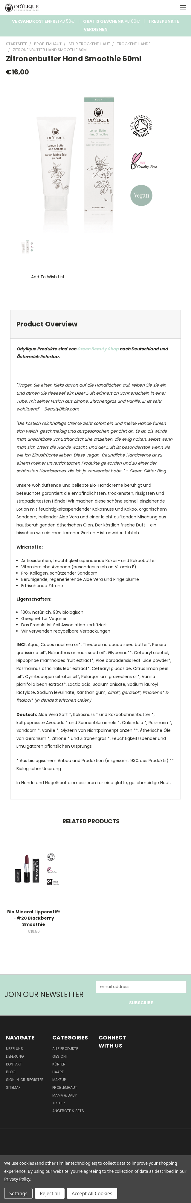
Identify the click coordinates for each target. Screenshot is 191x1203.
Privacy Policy (17, 1179)
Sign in (13, 1079)
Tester (58, 1103)
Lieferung (15, 1056)
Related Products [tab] (91, 821)
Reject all (50, 1193)
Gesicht (60, 1056)
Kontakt (14, 1064)
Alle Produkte (65, 1048)
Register (35, 1079)
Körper (58, 1064)
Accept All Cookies (92, 1193)
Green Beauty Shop (98, 349)
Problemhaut (64, 1087)
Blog (11, 1071)
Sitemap (13, 1087)
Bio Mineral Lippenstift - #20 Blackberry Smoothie (33, 918)
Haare (58, 1071)
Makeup (59, 1079)
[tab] (95, 324)
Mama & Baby (64, 1095)
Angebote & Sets (68, 1110)
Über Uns (14, 1048)
